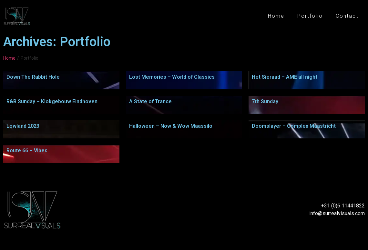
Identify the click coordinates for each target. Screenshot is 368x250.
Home (276, 16)
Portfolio (310, 16)
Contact (347, 16)
